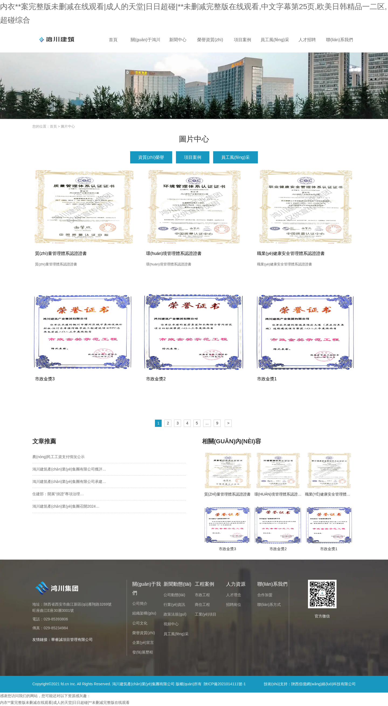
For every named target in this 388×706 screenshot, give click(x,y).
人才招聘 (307, 39)
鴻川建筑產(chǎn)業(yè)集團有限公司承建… (69, 481)
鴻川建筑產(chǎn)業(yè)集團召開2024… (65, 506)
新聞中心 (177, 39)
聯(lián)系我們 (339, 39)
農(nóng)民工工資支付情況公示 (58, 457)
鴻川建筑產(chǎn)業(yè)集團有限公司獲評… (69, 469)
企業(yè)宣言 (143, 642)
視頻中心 (171, 624)
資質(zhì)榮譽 (151, 157)
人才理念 (233, 595)
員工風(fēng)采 (275, 39)
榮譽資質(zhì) (210, 39)
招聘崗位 (233, 604)
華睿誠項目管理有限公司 (72, 639)
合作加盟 (264, 595)
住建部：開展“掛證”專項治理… (58, 494)
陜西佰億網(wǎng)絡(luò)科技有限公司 (323, 684)
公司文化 (139, 623)
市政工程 (202, 595)
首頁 (113, 39)
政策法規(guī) (175, 614)
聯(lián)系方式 (269, 604)
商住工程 (202, 604)
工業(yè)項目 (205, 614)
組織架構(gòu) (144, 613)
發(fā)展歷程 (142, 652)
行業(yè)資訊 (174, 604)
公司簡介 (139, 603)
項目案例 (242, 39)
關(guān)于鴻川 (145, 39)
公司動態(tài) (174, 595)
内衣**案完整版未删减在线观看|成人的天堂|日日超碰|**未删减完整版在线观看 (65, 702)
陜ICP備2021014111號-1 (225, 684)
